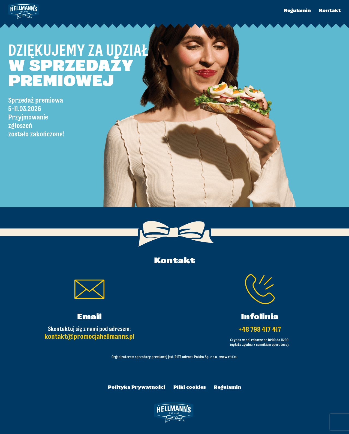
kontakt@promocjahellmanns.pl (89, 336)
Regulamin (297, 11)
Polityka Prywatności (136, 387)
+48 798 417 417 (260, 329)
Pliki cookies (189, 387)
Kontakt (330, 11)
